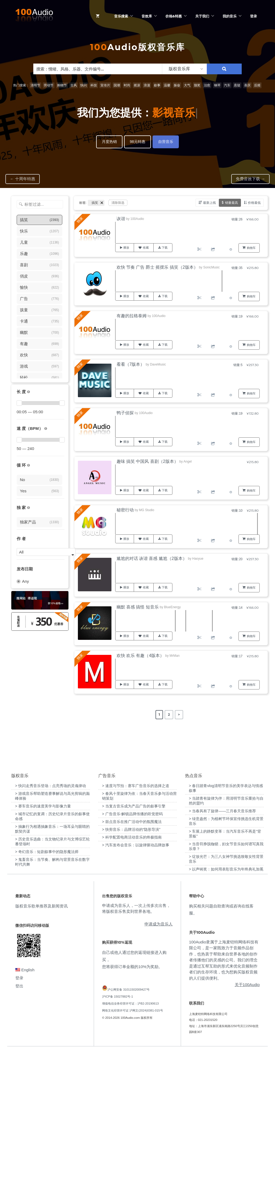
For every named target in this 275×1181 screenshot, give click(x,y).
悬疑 (237, 85)
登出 (19, 1115)
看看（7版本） (131, 364)
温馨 (167, 85)
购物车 (251, 248)
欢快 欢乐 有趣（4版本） (140, 655)
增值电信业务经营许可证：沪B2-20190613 (130, 1133)
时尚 (127, 85)
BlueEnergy (172, 607)
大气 (187, 85)
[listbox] (184, 69)
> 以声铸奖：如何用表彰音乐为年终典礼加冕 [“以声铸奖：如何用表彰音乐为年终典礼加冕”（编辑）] (226, 999)
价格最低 (254, 203)
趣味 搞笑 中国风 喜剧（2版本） (147, 461)
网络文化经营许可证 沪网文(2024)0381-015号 (132, 1140)
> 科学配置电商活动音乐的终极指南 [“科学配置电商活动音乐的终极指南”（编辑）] (132, 967)
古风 (73, 85)
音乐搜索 (121, 16)
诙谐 (121, 218)
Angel (187, 461)
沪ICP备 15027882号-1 (117, 1125)
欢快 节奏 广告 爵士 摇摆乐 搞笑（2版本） (157, 267)
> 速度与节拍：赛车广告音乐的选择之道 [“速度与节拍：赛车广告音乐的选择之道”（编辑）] (135, 915)
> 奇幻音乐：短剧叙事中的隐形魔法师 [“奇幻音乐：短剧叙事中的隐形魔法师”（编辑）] (46, 981)
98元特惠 (137, 141)
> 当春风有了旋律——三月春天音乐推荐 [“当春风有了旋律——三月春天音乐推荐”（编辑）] (222, 940)
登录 (253, 16)
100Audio (137, 219)
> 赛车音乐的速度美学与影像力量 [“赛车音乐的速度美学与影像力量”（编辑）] (43, 935)
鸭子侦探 (125, 413)
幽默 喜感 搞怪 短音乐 (138, 607)
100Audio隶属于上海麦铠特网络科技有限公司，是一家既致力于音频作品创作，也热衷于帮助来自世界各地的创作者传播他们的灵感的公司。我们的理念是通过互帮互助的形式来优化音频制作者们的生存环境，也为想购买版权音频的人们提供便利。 (223, 1089)
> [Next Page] (179, 715)
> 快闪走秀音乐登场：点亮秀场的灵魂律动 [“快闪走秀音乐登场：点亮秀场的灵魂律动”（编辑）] (50, 915)
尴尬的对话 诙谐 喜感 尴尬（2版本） (152, 558)
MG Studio (146, 510)
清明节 (35, 85)
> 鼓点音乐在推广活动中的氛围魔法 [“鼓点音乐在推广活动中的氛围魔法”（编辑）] (132, 951)
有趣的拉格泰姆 (132, 315)
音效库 (147, 16)
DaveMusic (158, 364)
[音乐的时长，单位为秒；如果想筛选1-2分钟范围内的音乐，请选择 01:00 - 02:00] (28, 392)
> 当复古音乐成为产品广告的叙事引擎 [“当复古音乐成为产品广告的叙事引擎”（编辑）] (133, 935)
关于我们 (202, 16)
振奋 (177, 85)
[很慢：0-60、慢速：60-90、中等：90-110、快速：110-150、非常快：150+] (45, 429)
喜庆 (247, 85)
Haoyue (197, 558)
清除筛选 (117, 203)
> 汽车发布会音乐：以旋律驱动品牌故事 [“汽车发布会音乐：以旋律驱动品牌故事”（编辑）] (135, 974)
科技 (94, 85)
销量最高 (231, 203)
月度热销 (109, 141)
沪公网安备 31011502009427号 (128, 1118)
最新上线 (209, 203)
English (24, 1099)
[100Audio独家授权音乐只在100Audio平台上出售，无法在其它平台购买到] (28, 508)
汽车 (227, 85)
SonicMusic (211, 267)
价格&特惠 (173, 16)
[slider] (19, 403)
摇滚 (137, 85)
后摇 (257, 85)
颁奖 (197, 85)
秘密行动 (125, 510)
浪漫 (147, 85)
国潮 (117, 85)
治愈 (207, 85)
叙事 (157, 85)
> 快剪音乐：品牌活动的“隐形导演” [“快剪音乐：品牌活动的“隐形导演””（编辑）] (131, 959)
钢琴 (217, 85)
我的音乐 (230, 16)
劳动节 (48, 85)
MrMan (174, 656)
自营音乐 (165, 141)
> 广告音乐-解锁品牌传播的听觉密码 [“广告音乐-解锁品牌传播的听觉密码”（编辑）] (132, 943)
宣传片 (105, 85)
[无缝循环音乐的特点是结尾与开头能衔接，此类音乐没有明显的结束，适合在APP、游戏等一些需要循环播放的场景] (28, 465)
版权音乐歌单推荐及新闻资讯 (41, 1035)
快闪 (83, 85)
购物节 (62, 85)
